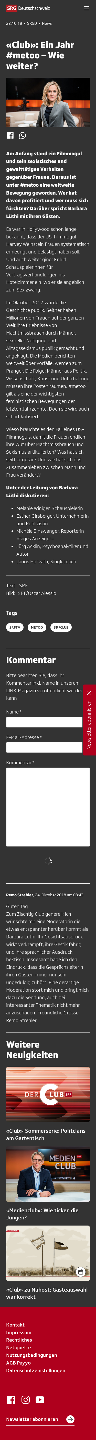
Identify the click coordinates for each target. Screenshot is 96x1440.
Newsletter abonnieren (40, 1419)
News (47, 23)
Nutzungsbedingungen (31, 1355)
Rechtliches (19, 1340)
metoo (37, 627)
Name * (14, 712)
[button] (87, 8)
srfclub (61, 627)
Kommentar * (20, 762)
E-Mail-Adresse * (24, 737)
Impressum (18, 1332)
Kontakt (15, 1325)
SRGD (32, 23)
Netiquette (18, 1347)
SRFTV (14, 627)
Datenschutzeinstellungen (35, 1370)
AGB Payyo (18, 1363)
